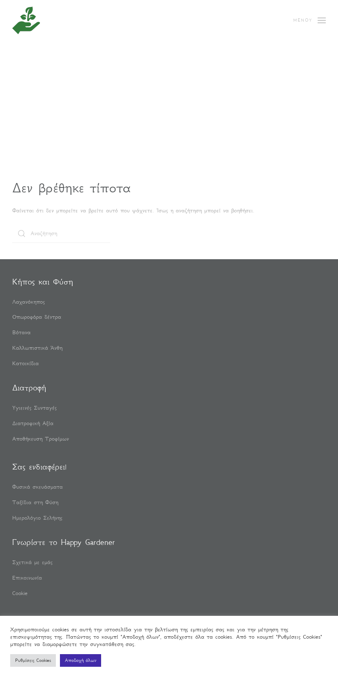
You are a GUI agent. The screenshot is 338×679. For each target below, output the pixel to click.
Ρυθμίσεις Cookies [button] (33, 660)
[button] (309, 20)
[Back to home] (26, 20)
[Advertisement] (169, 118)
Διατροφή (29, 387)
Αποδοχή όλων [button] (80, 660)
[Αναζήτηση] (61, 234)
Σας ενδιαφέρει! (38, 467)
